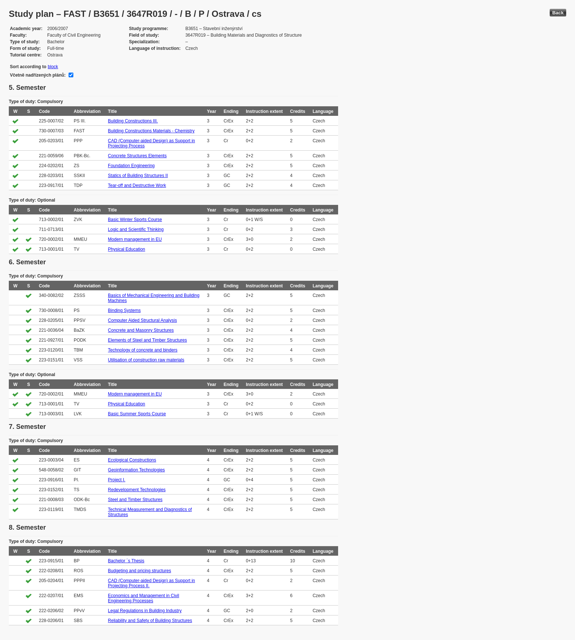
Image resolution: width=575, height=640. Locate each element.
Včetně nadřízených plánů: (38, 75)
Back (558, 12)
